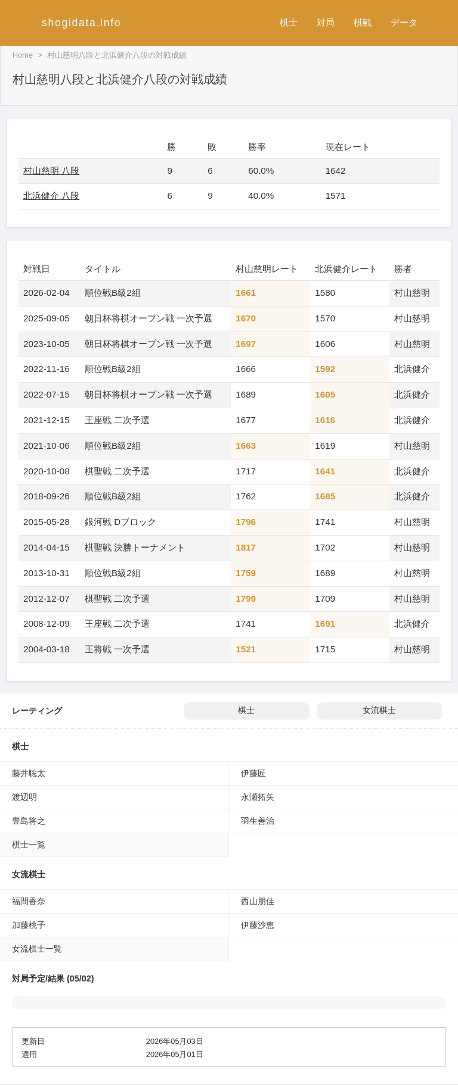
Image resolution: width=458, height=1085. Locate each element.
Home (23, 55)
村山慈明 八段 (51, 170)
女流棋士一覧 (37, 948)
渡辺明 (24, 797)
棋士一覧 (28, 844)
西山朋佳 (257, 901)
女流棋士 (379, 710)
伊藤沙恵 (257, 925)
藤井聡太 (28, 773)
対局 (326, 22)
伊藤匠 (253, 773)
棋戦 (363, 22)
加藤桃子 (28, 925)
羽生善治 (257, 821)
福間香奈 (28, 901)
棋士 (289, 22)
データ (404, 22)
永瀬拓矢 (257, 797)
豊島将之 (28, 821)
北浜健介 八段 (51, 195)
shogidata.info (81, 23)
